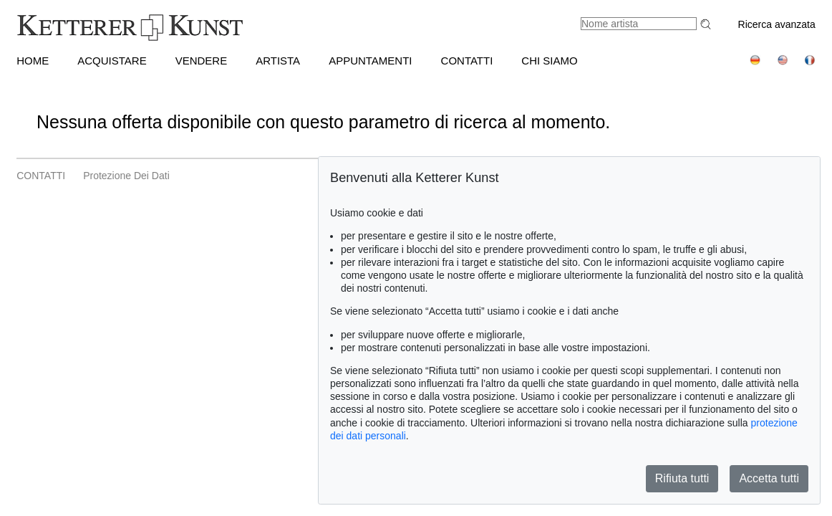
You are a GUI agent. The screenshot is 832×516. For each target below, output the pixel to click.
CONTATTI (467, 60)
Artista (278, 60)
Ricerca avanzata (777, 24)
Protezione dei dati (126, 175)
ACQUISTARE (111, 60)
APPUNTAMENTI (370, 60)
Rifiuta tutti (682, 478)
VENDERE (201, 60)
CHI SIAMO (549, 60)
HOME (32, 60)
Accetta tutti (769, 478)
